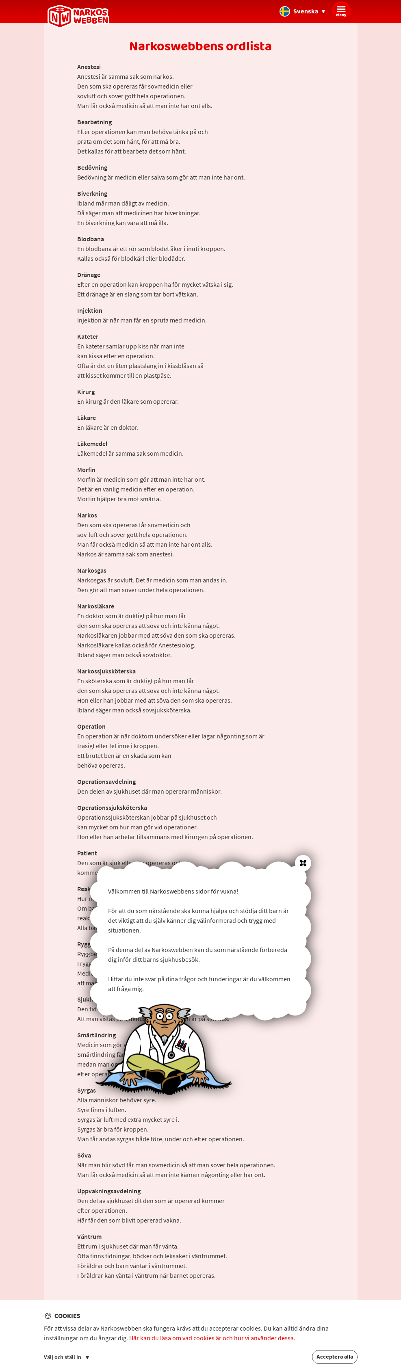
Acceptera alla (334, 1357)
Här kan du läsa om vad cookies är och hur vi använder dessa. (212, 1338)
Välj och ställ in (66, 1357)
